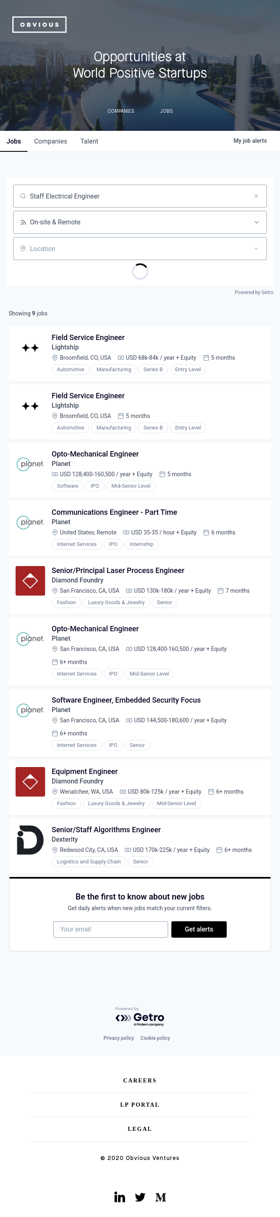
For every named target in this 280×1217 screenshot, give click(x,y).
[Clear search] (256, 196)
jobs (14, 141)
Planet (61, 464)
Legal (140, 1129)
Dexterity (65, 839)
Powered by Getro (254, 292)
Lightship (65, 347)
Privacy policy (118, 1038)
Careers (140, 1081)
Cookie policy (155, 1038)
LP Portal (140, 1105)
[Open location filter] (256, 249)
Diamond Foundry (77, 580)
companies (50, 141)
